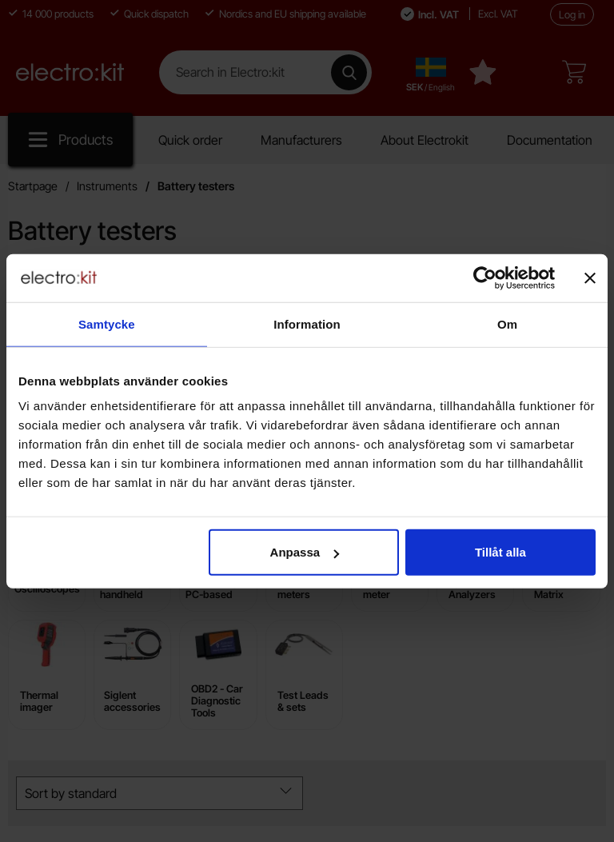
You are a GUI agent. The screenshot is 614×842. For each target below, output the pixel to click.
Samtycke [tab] (106, 323)
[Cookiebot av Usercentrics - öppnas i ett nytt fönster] (485, 277)
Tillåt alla (500, 552)
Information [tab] (307, 323)
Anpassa (305, 552)
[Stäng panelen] (590, 277)
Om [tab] (507, 323)
